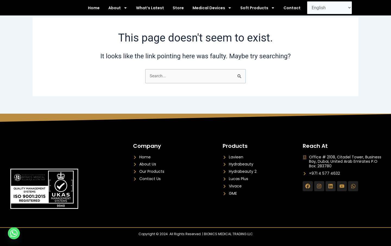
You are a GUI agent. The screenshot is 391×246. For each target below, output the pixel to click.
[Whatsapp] (14, 233)
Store (178, 10)
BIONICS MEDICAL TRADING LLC (228, 234)
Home (94, 10)
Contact (292, 10)
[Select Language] (329, 10)
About (117, 10)
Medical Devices (212, 10)
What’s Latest (150, 10)
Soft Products (257, 10)
